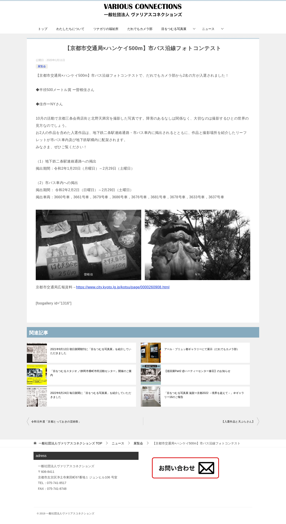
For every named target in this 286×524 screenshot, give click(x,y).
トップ (42, 29)
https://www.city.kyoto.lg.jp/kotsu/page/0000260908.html (122, 287)
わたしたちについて (70, 29)
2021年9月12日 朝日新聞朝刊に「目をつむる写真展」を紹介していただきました (90, 351)
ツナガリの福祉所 (105, 29)
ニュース (208, 29)
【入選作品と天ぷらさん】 (238, 421)
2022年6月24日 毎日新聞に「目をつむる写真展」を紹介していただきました (90, 395)
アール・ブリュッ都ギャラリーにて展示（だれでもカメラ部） (201, 349)
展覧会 (42, 66)
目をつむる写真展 (173, 29)
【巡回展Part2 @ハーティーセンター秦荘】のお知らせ (197, 371)
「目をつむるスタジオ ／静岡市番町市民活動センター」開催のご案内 (90, 373)
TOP (70, 443)
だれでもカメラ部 (139, 29)
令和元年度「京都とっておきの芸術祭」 (56, 421)
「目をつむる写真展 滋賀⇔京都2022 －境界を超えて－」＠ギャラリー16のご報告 (204, 395)
